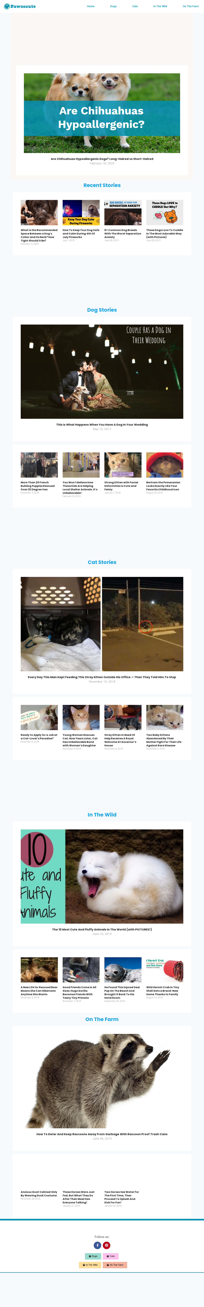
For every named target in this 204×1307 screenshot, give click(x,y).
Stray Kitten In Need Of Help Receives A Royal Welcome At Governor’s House (120, 761)
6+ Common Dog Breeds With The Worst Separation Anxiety (122, 240)
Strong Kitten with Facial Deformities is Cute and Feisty (121, 500)
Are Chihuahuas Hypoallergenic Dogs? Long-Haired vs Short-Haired (102, 161)
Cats (135, 6)
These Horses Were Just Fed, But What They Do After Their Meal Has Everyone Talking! (79, 1232)
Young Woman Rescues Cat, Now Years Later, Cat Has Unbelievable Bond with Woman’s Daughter (80, 761)
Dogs (113, 6)
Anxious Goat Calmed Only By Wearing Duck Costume (39, 1228)
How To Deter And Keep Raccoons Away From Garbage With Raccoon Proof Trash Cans (102, 1164)
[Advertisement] (102, 40)
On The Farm (191, 6)
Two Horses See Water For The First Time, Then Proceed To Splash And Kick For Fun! (121, 1232)
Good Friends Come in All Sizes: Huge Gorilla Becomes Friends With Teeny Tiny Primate (79, 1021)
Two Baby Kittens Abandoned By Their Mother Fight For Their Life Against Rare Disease (163, 761)
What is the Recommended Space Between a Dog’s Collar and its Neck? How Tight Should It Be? (39, 242)
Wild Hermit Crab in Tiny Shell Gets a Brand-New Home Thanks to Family (162, 1019)
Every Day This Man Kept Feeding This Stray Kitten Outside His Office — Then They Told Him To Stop (102, 693)
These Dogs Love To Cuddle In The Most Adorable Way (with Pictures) (164, 240)
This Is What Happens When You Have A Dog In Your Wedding (102, 434)
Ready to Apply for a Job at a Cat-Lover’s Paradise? (39, 757)
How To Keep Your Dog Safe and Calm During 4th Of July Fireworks (81, 240)
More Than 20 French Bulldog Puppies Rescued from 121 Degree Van (38, 500)
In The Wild (160, 6)
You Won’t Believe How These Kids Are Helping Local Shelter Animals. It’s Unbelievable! (80, 502)
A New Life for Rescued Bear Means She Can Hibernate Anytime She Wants (39, 1019)
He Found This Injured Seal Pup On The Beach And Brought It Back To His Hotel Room (122, 1021)
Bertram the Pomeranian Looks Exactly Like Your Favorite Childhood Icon (163, 500)
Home (91, 6)
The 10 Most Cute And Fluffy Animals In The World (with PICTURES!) (102, 953)
